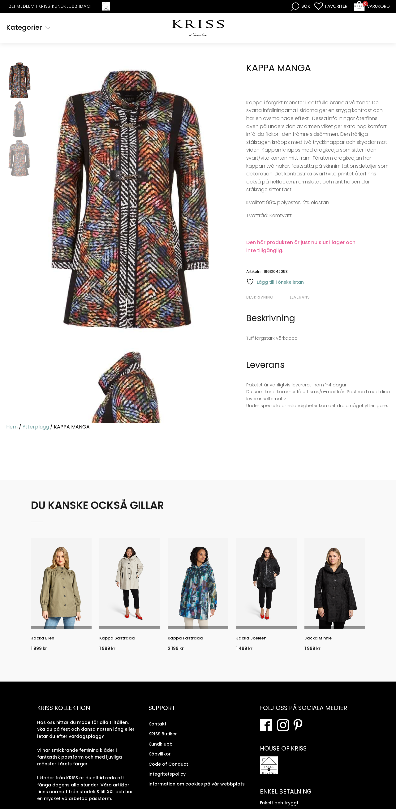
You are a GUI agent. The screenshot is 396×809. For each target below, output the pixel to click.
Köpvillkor (159, 759)
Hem (12, 427)
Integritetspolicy (167, 779)
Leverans (300, 297)
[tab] (267, 298)
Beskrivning (259, 297)
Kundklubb (160, 749)
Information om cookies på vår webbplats (196, 789)
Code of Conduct (168, 769)
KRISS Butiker (162, 739)
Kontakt (157, 728)
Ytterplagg (36, 427)
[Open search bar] (300, 6)
